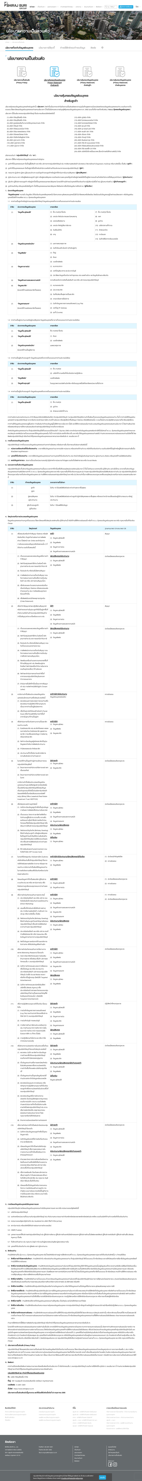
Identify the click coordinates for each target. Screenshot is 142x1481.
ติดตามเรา (111, 1461)
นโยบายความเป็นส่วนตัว (115, 1455)
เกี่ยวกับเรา (41, 6)
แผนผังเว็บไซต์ (112, 1447)
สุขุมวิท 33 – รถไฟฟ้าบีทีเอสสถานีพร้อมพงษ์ (85, 1412)
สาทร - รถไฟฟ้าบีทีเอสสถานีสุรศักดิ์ (82, 1417)
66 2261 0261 (49, 1447)
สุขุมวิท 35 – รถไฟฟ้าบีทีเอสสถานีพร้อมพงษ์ (85, 1414)
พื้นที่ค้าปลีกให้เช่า (10, 1417)
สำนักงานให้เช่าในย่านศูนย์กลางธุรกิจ (15, 1412)
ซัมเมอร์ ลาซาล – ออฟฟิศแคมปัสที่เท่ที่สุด (118, 1428)
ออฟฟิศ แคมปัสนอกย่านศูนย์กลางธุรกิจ (50, 1420)
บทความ (78, 6)
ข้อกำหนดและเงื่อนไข (113, 1452)
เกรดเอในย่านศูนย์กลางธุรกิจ (47, 1412)
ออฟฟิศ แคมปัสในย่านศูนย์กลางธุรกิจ (49, 1417)
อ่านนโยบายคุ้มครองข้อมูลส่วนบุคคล (72, 1478)
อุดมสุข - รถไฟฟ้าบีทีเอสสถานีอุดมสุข (83, 1426)
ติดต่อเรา (99, 6)
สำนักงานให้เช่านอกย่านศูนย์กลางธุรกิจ (15, 1414)
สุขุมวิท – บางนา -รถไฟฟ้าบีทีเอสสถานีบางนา (85, 1420)
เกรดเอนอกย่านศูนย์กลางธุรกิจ (47, 1414)
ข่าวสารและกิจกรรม (66, 6)
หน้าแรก (32, 6)
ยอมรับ (102, 1477)
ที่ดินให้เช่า (7, 1420)
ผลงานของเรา (52, 6)
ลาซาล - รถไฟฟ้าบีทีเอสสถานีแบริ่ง (82, 1423)
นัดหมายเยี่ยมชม (127, 7)
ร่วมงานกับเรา (88, 6)
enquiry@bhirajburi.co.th (49, 1452)
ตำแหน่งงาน (111, 1450)
